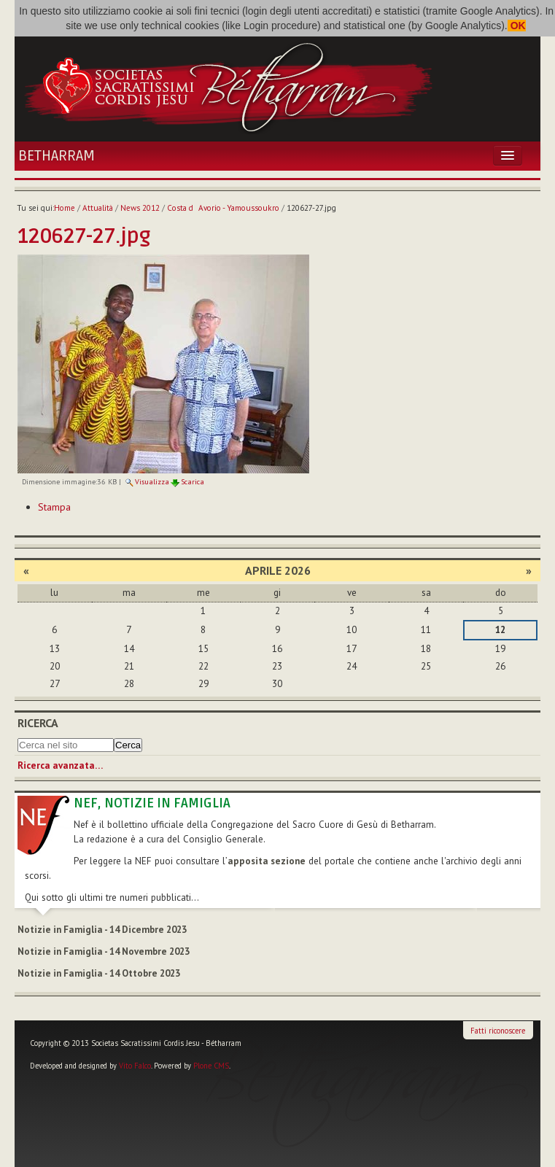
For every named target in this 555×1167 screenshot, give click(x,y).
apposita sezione (267, 861)
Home (64, 208)
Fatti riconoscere (497, 1031)
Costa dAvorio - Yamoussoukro (223, 208)
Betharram (56, 156)
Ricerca (38, 723)
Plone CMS (211, 1066)
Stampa (54, 506)
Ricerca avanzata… (60, 765)
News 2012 (140, 208)
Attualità (97, 208)
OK (517, 25)
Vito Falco (135, 1066)
